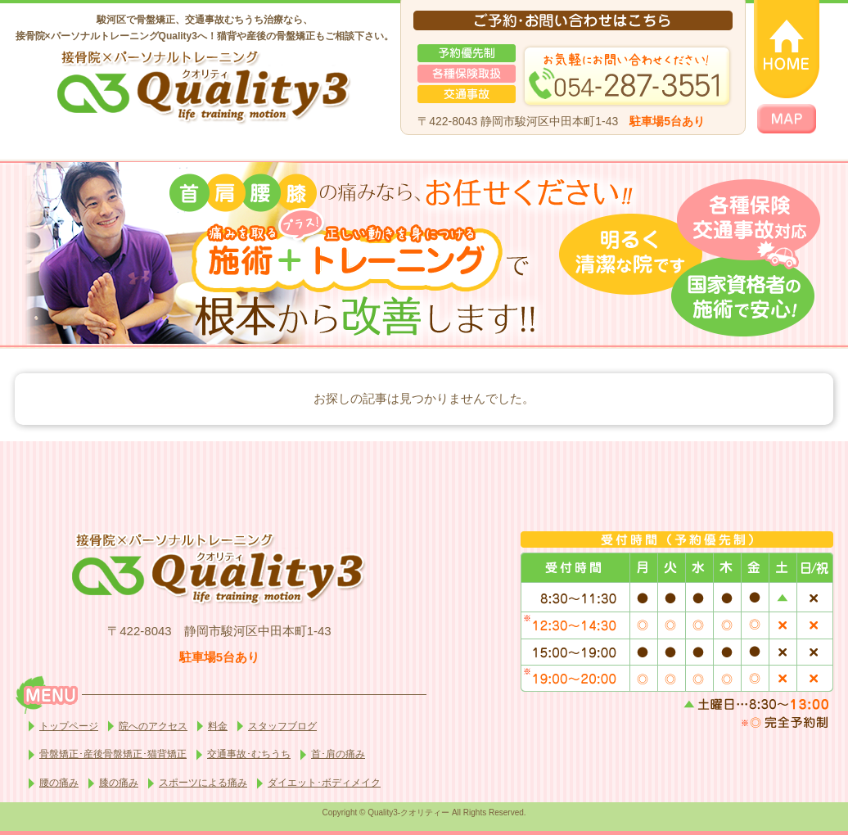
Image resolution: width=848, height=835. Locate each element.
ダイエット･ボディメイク (324, 782)
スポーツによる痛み (203, 782)
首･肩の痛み (338, 754)
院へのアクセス (153, 726)
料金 (218, 726)
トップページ (68, 726)
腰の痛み (59, 782)
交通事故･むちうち (249, 754)
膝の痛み (118, 782)
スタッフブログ (282, 726)
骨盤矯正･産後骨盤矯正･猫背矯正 (113, 754)
